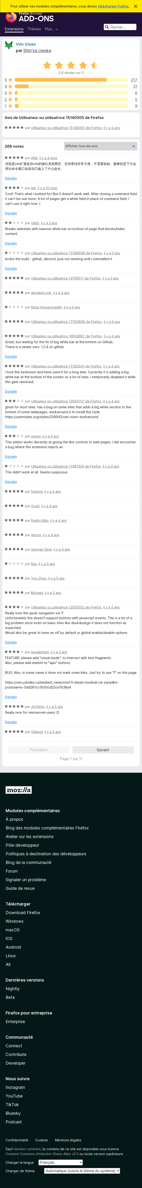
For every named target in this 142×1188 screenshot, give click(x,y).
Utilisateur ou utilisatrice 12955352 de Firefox (66, 607)
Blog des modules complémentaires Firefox (47, 827)
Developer (15, 1063)
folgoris (37, 491)
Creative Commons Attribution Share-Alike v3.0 (42, 1154)
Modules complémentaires (33, 810)
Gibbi (35, 223)
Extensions (14, 29)
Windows (15, 921)
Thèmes (34, 29)
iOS (9, 938)
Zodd (35, 506)
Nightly (13, 988)
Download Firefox (23, 912)
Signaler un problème (26, 879)
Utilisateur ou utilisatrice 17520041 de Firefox (66, 366)
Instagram (15, 1087)
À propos (14, 819)
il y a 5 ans (112, 128)
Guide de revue (20, 888)
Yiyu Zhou (38, 578)
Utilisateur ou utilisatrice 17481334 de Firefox (66, 466)
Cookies (41, 1140)
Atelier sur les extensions (30, 836)
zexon (36, 436)
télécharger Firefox (113, 6)
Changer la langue (20, 1162)
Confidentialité (17, 1140)
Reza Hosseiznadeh (46, 307)
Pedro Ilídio (39, 520)
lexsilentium (40, 652)
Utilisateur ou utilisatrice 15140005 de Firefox (66, 128)
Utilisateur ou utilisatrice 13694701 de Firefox (66, 401)
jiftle (34, 158)
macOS (13, 929)
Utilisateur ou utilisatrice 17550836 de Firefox (66, 322)
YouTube (14, 1096)
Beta (10, 997)
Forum (12, 871)
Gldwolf (37, 732)
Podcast (14, 1121)
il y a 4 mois (48, 158)
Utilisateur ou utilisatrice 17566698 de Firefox (66, 253)
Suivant (103, 750)
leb (33, 188)
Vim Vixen (26, 44)
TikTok (12, 1104)
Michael (37, 593)
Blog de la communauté (28, 862)
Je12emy (38, 707)
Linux (11, 955)
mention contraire (27, 1149)
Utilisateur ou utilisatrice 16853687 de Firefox (66, 336)
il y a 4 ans (61, 293)
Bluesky (13, 1113)
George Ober (41, 549)
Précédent (39, 750)
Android (13, 947)
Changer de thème (20, 1171)
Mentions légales (68, 1140)
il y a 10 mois (47, 188)
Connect (14, 1045)
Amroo (36, 535)
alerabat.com (41, 293)
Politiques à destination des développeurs (46, 853)
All (8, 964)
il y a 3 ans (49, 223)
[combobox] (120, 27)
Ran (34, 564)
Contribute (16, 1054)
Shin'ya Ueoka (37, 50)
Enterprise (15, 1021)
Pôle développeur (22, 845)
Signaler (11, 178)
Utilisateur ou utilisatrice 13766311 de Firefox (66, 278)
